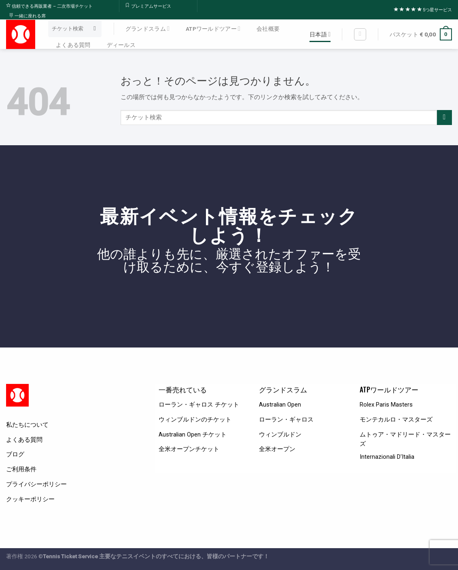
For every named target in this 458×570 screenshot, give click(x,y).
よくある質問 (73, 45)
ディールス (121, 45)
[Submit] (95, 28)
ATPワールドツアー (213, 28)
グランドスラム (147, 28)
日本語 (320, 34)
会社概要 (268, 28)
